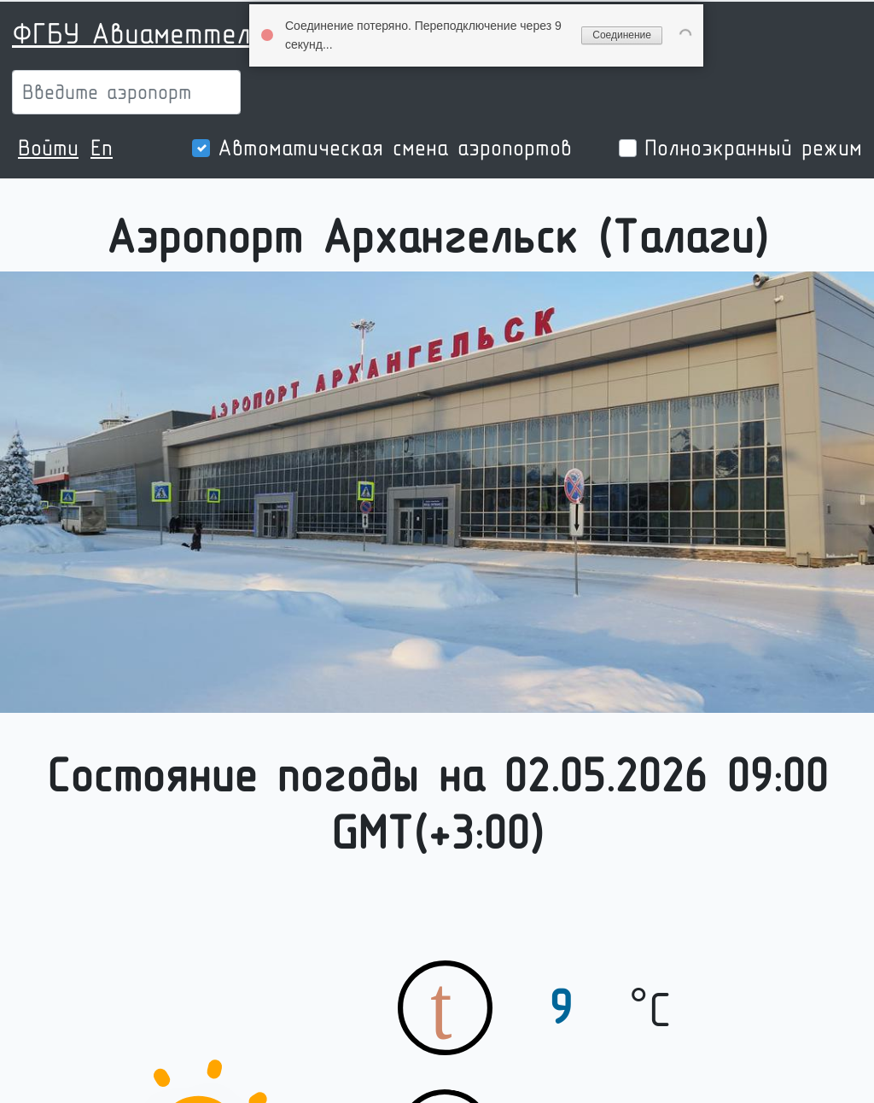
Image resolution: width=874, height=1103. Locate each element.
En (101, 147)
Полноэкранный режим (753, 147)
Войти (48, 147)
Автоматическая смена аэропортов (395, 147)
